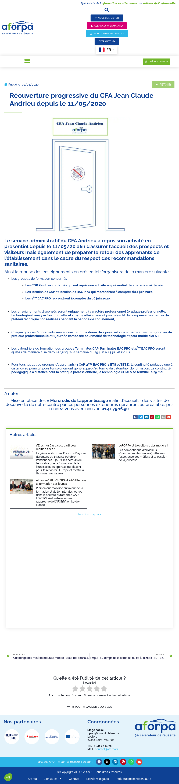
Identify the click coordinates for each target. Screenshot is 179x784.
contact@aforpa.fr (106, 749)
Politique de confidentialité (133, 779)
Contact (74, 779)
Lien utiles (53, 779)
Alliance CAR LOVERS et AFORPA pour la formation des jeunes (61, 482)
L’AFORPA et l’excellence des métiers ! (143, 445)
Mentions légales (97, 779)
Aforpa (32, 779)
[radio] (75, 689)
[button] (8, 777)
